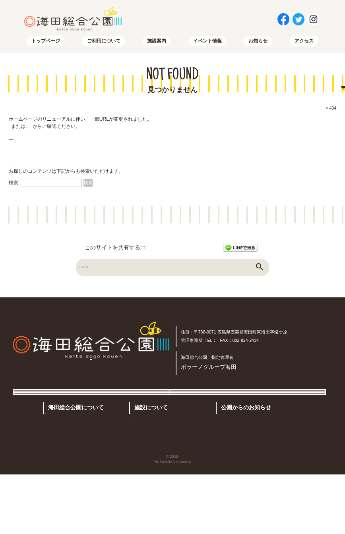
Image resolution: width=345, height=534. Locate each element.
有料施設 (143, 459)
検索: (14, 186)
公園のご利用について (71, 452)
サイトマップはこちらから (37, 151)
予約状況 (143, 471)
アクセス (304, 44)
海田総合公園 (179, 516)
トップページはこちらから (37, 140)
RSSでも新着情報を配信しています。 (49, 163)
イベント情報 (207, 44)
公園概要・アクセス (69, 464)
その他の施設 (171, 459)
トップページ (45, 44)
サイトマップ (70, 129)
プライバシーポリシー (237, 499)
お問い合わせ (142, 499)
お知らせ (257, 44)
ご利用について (103, 44)
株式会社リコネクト (192, 521)
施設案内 (156, 44)
